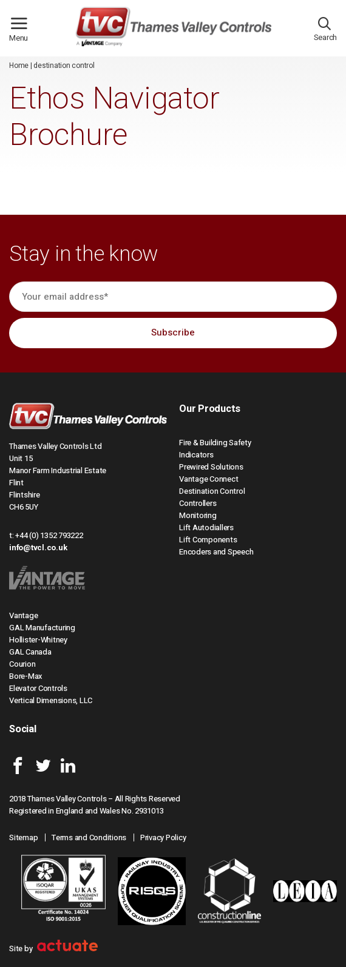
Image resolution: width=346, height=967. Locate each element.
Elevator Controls (38, 688)
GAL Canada (30, 652)
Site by (53, 948)
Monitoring (198, 515)
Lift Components (208, 539)
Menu (23, 33)
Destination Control (212, 491)
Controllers (197, 503)
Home (19, 65)
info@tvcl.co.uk (38, 547)
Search (326, 32)
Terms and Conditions (89, 837)
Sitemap (23, 837)
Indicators (196, 454)
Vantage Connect (208, 479)
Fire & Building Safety (215, 442)
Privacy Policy (163, 837)
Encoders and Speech (216, 552)
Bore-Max (25, 676)
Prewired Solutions (211, 467)
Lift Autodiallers (206, 527)
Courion (22, 664)
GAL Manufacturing (42, 627)
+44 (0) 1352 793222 (49, 535)
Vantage (23, 615)
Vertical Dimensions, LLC (50, 700)
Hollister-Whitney (38, 639)
